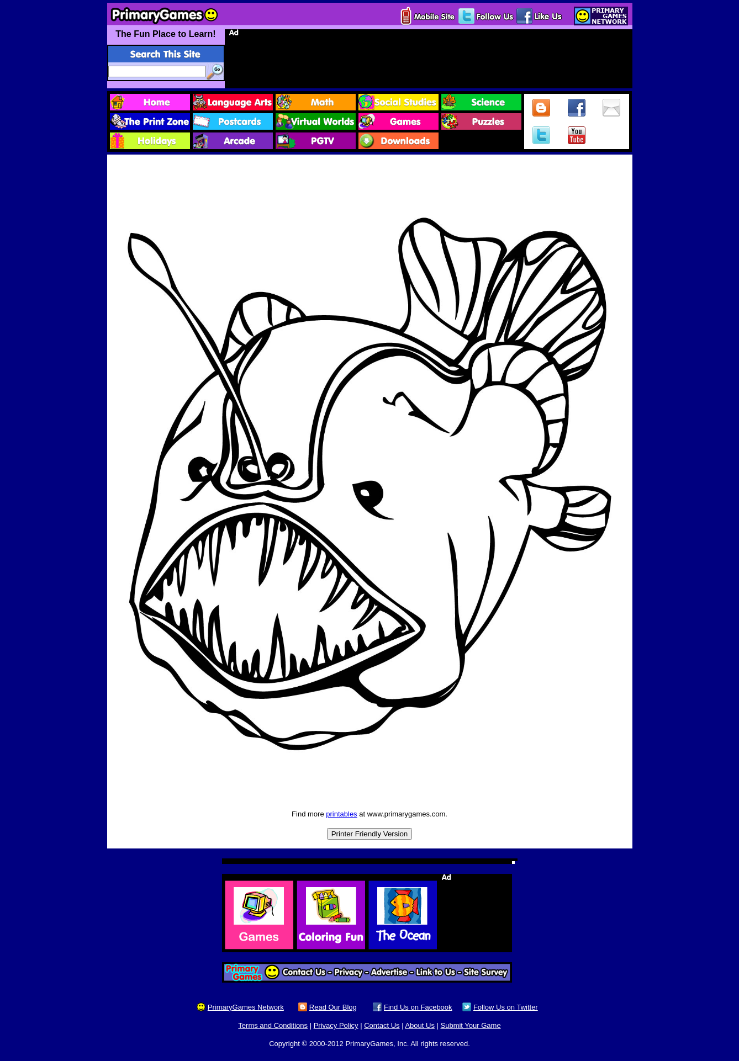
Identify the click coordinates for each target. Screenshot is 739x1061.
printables (341, 814)
